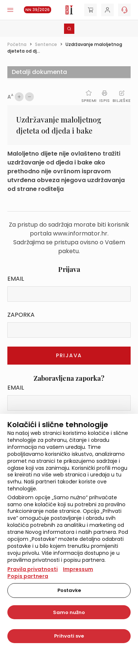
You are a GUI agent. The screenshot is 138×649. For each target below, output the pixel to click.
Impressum (78, 569)
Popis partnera (27, 576)
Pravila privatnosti (32, 569)
